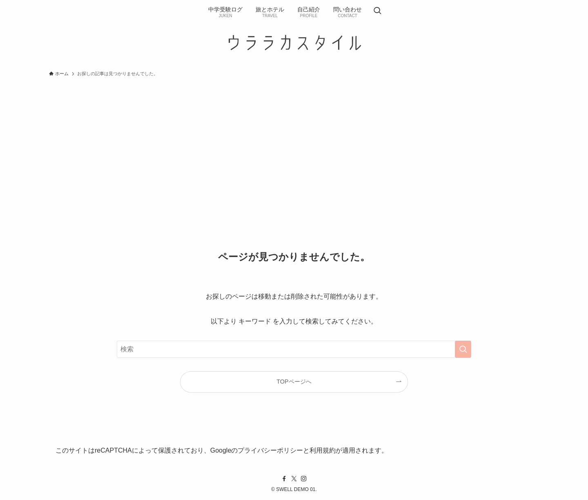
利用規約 (323, 450)
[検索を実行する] (463, 349)
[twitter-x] (294, 478)
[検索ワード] (294, 349)
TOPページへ (293, 381)
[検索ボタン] (377, 11)
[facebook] (284, 478)
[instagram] (303, 478)
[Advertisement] (294, 142)
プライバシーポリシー (270, 450)
